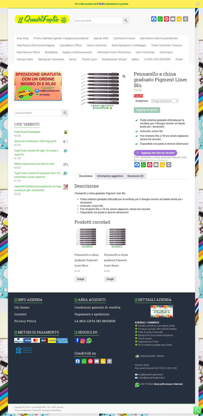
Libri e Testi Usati (145, 52)
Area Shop (23, 38)
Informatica (166, 52)
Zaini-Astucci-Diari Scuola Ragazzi (36, 45)
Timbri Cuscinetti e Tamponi (166, 45)
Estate (179, 59)
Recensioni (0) (135, 176)
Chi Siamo (21, 307)
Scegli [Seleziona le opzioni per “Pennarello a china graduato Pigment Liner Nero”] (80, 279)
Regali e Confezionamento (77, 52)
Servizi (72, 59)
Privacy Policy (25, 321)
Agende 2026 (101, 38)
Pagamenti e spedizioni (92, 314)
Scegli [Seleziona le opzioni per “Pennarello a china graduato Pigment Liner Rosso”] (110, 279)
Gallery (135, 59)
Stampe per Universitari (51, 59)
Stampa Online (25, 59)
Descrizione (85, 176)
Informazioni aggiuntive (110, 176)
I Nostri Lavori (89, 59)
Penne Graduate (159, 160)
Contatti (20, 314)
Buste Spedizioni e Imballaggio (129, 45)
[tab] (85, 176)
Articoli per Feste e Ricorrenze (114, 52)
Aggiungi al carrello (146, 110)
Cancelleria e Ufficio (71, 45)
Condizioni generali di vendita (97, 307)
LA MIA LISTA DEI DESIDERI (95, 321)
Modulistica (51, 52)
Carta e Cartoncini (97, 45)
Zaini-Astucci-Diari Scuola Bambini (159, 38)
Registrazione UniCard (114, 59)
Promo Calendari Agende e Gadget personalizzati (61, 38)
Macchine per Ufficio (28, 52)
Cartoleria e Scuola (124, 38)
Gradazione (141, 100)
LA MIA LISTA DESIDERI (157, 59)
